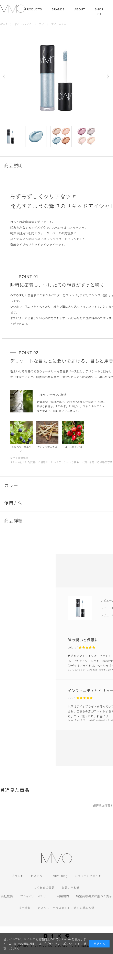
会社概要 (7, 896)
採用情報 (25, 908)
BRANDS (58, 9)
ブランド (18, 876)
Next (108, 76)
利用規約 (63, 896)
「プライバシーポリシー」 (61, 944)
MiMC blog (60, 876)
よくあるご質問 (43, 887)
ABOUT (79, 9)
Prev (4, 76)
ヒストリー (38, 876)
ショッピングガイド (88, 876)
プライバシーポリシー (35, 896)
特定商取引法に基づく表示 (94, 896)
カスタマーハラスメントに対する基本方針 (66, 908)
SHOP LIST (99, 12)
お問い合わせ (70, 887)
